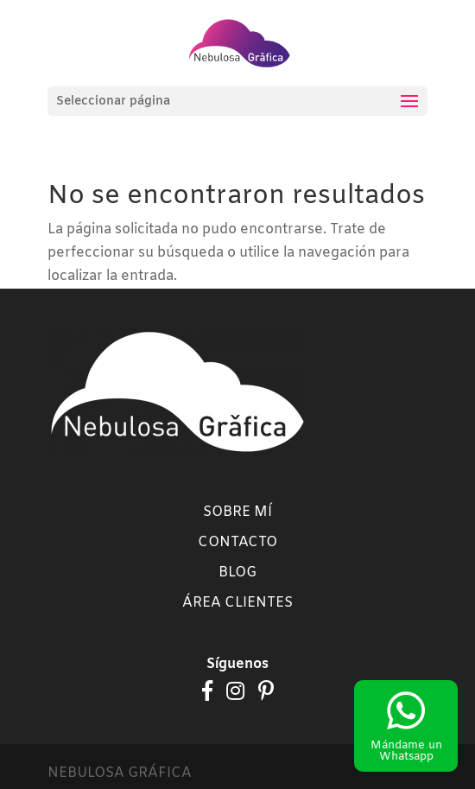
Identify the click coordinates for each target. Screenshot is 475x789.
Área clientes (237, 603)
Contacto (237, 542)
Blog (237, 572)
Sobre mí (237, 512)
